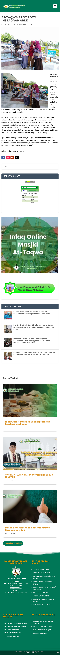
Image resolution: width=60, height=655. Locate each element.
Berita (29, 24)
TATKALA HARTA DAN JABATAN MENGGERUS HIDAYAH (29, 475)
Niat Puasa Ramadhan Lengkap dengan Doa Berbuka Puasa (27, 422)
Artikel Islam (21, 24)
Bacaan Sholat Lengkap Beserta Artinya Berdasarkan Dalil (27, 528)
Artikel (14, 24)
